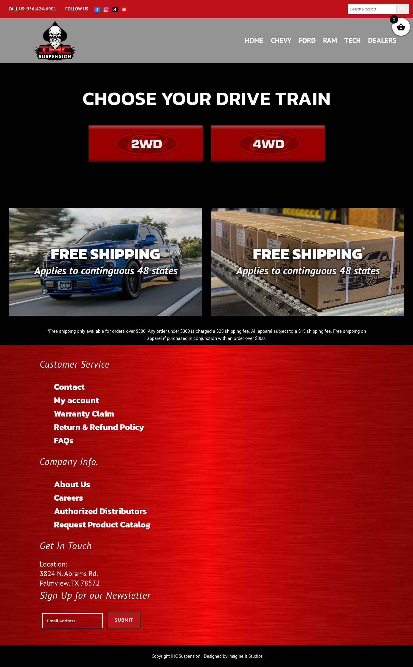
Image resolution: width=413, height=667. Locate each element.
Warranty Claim (84, 413)
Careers (68, 497)
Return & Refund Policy (99, 427)
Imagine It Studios (245, 656)
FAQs (64, 440)
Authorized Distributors (100, 511)
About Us (72, 484)
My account (76, 400)
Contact (69, 387)
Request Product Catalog (102, 524)
